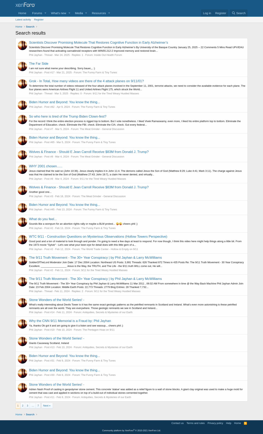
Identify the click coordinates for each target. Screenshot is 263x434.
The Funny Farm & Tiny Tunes (100, 72)
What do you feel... (43, 219)
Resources (99, 13)
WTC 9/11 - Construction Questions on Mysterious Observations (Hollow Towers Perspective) (98, 236)
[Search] (239, 13)
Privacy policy (215, 423)
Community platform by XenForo (131, 430)
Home (22, 13)
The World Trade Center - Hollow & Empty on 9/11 (109, 249)
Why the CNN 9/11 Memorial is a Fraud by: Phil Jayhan (70, 321)
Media (79, 13)
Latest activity (23, 19)
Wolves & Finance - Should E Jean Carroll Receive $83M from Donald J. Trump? (89, 152)
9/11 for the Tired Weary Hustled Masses (116, 93)
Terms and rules (195, 423)
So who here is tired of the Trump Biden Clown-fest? (67, 116)
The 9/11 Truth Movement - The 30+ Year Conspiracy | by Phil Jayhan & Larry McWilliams (95, 257)
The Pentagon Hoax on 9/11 (99, 329)
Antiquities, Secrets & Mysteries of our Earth (107, 312)
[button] (45, 13)
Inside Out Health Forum (108, 54)
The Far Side (38, 63)
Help (228, 423)
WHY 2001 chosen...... (46, 166)
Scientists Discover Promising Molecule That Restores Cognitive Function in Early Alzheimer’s (98, 42)
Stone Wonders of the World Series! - (56, 300)
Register (38, 19)
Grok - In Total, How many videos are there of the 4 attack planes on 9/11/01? (86, 81)
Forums (37, 13)
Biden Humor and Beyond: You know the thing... (64, 102)
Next (46, 405)
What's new (58, 13)
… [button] (32, 405)
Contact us (177, 423)
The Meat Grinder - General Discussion (102, 129)
